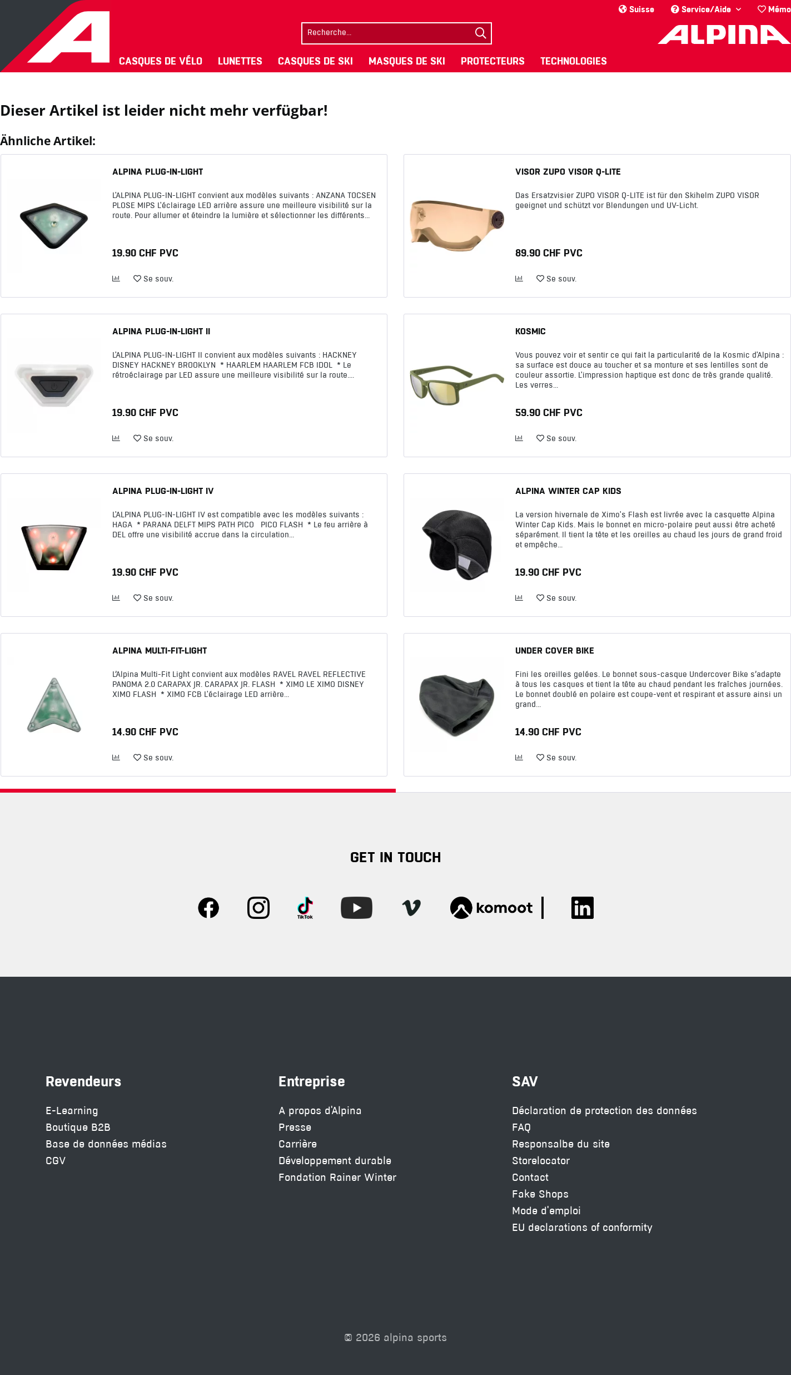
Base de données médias (106, 1143)
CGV (56, 1160)
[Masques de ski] (407, 61)
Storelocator (541, 1160)
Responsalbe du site (561, 1143)
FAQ (521, 1127)
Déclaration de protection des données (604, 1110)
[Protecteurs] (493, 61)
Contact (530, 1177)
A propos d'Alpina (320, 1110)
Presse (294, 1127)
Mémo (774, 9)
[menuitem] (770, 9)
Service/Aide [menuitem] (702, 9)
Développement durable (334, 1160)
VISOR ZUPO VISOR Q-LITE (568, 171)
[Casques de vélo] (160, 61)
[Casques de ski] (315, 61)
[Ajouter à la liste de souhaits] (153, 279)
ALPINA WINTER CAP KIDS (568, 490)
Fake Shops (540, 1194)
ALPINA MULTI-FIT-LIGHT (159, 650)
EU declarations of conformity (582, 1227)
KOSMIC (530, 331)
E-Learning (72, 1110)
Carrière (297, 1143)
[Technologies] (574, 61)
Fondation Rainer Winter (337, 1177)
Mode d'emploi (546, 1210)
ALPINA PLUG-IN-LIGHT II (161, 331)
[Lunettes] (240, 61)
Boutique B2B (78, 1127)
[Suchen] (481, 33)
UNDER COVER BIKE (554, 650)
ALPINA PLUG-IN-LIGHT (157, 171)
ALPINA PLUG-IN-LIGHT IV (163, 490)
